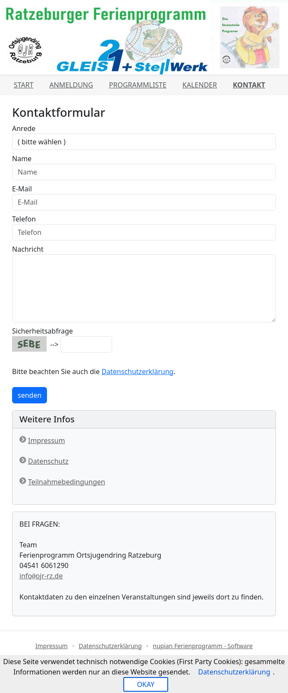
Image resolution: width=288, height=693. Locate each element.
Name (21, 158)
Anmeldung (71, 85)
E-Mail (22, 189)
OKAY (146, 684)
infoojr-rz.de (41, 576)
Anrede (23, 128)
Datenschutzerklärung (137, 371)
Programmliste (137, 85)
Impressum (46, 440)
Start (24, 85)
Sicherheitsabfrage (42, 331)
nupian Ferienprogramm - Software (203, 646)
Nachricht (28, 249)
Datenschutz (48, 461)
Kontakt (249, 85)
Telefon (24, 219)
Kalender (199, 85)
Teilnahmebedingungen (66, 482)
